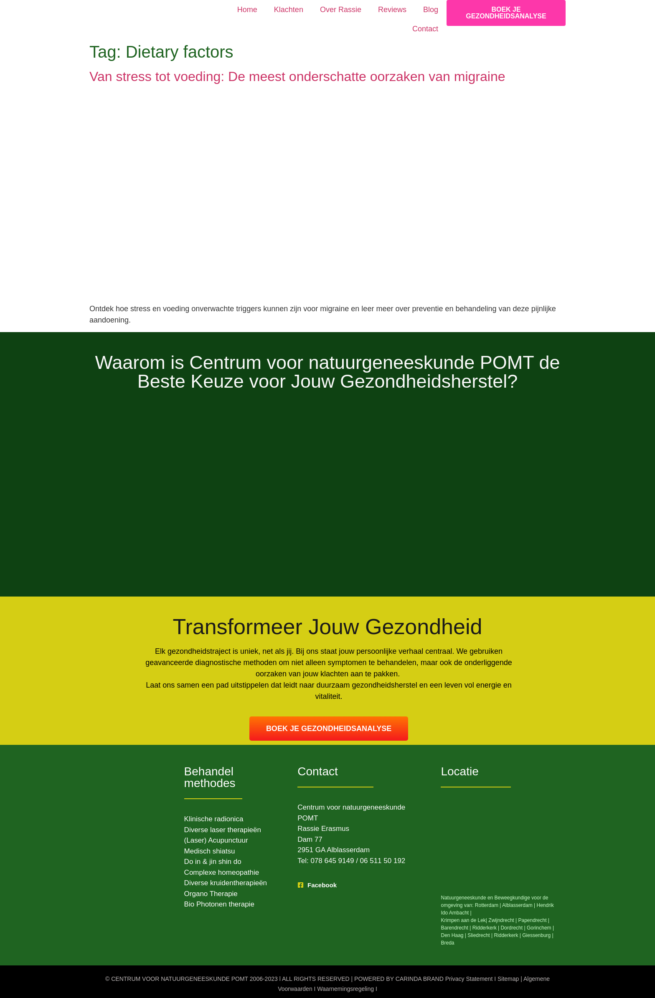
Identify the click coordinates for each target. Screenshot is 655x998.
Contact (425, 29)
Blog (430, 9)
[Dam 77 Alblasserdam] (499, 844)
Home (247, 9)
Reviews (392, 9)
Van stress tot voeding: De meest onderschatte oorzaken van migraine (297, 76)
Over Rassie (340, 9)
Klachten (288, 9)
